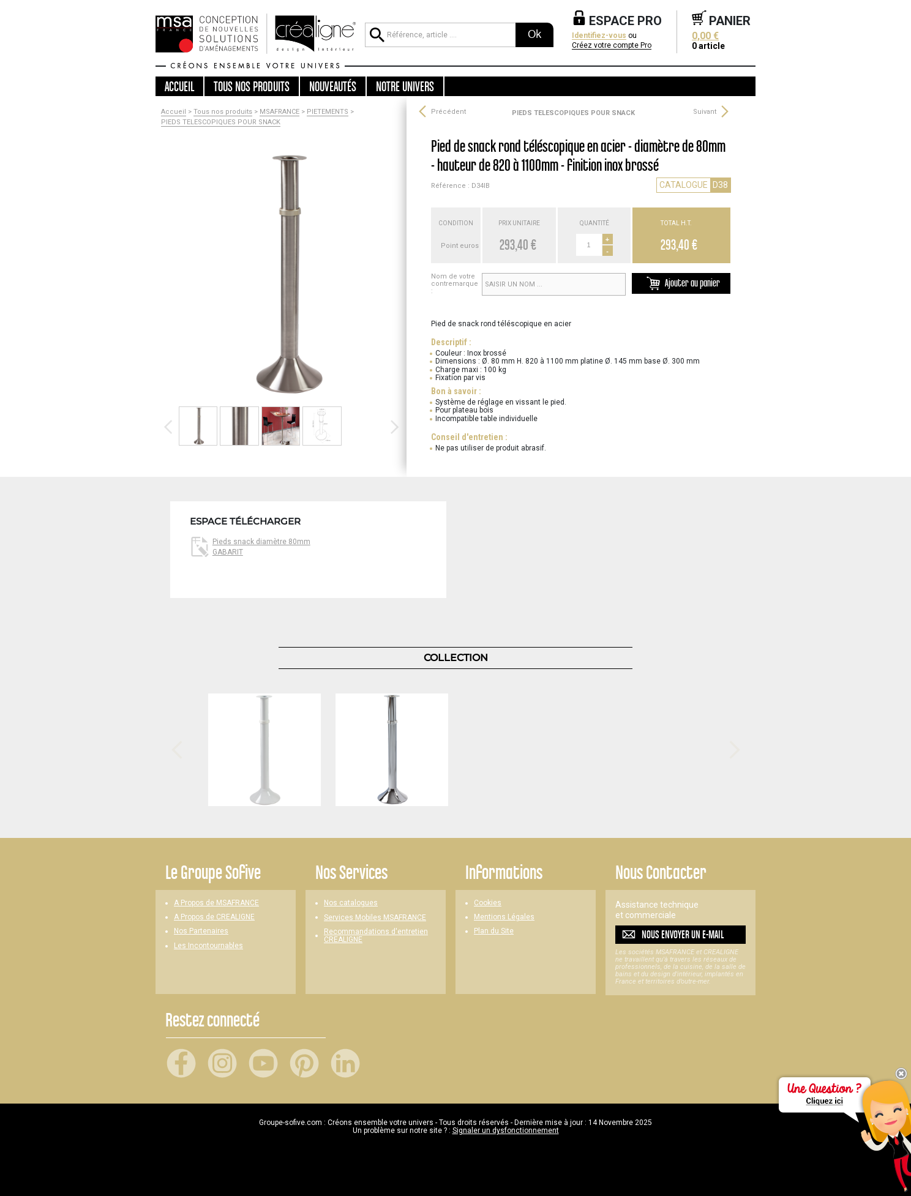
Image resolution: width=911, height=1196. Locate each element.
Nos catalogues (351, 903)
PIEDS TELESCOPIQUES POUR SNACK (220, 122)
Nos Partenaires (201, 931)
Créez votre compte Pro (611, 46)
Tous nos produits (222, 112)
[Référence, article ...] (440, 35)
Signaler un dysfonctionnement (505, 1130)
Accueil (179, 86)
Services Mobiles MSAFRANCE (375, 918)
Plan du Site (494, 931)
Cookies (487, 903)
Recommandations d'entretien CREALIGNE (376, 936)
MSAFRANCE (279, 112)
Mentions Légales (504, 917)
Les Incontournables (208, 946)
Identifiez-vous (599, 36)
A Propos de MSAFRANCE (216, 903)
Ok (534, 34)
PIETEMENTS (327, 112)
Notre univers (405, 86)
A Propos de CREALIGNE (214, 917)
